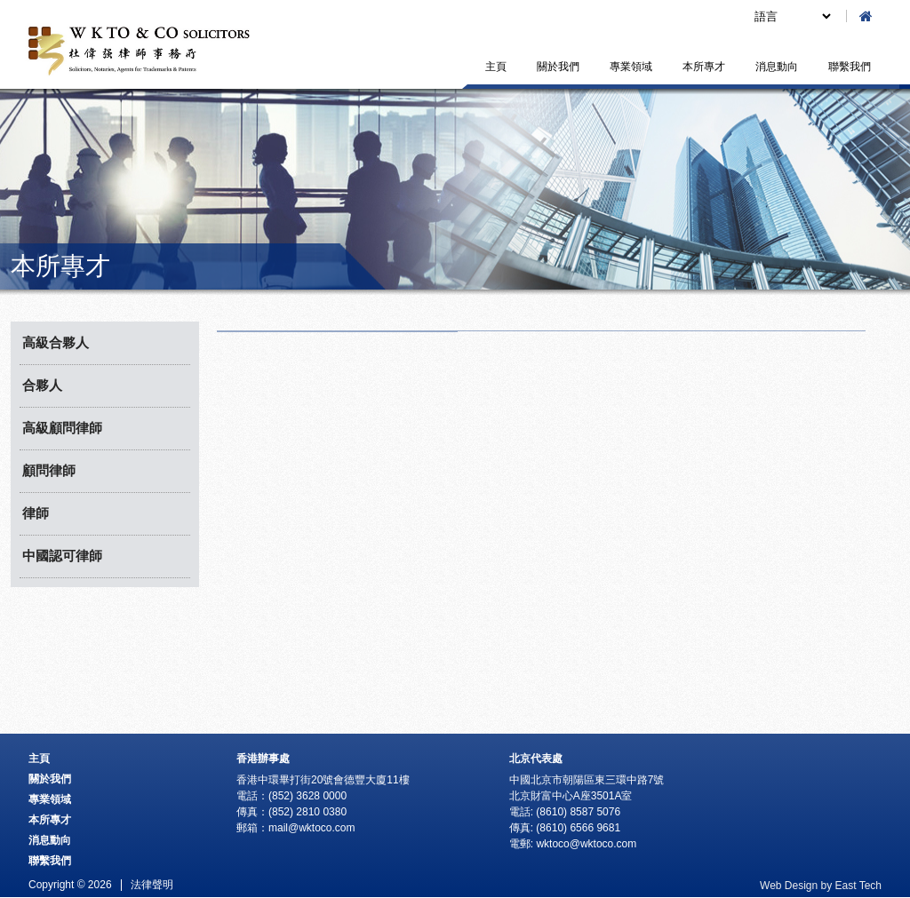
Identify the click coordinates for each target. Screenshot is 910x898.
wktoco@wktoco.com (586, 844)
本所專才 (703, 66)
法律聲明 (152, 884)
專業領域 (631, 66)
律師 (35, 513)
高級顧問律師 (62, 427)
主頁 (496, 66)
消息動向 (776, 66)
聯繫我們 (849, 66)
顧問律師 (49, 470)
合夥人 (42, 385)
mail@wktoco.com (311, 828)
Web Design (789, 885)
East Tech (858, 885)
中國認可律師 (62, 555)
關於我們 (558, 66)
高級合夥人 (55, 342)
